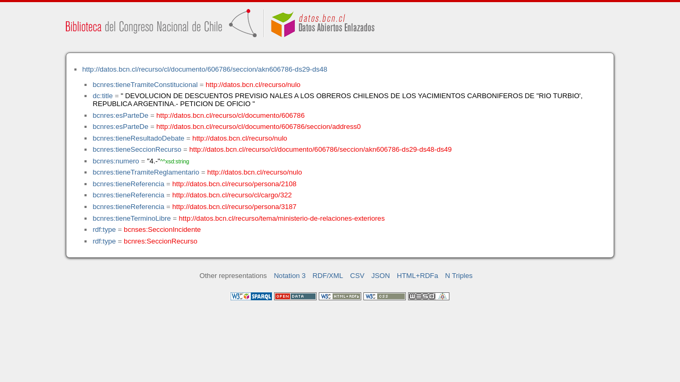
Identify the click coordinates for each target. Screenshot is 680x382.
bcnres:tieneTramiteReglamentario (145, 172)
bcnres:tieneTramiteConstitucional (145, 85)
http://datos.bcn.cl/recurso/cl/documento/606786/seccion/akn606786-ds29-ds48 (204, 69)
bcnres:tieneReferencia (128, 184)
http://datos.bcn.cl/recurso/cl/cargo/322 (232, 195)
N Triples (459, 276)
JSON (380, 276)
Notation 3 (289, 276)
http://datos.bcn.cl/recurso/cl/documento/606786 (230, 115)
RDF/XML (327, 276)
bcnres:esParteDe (120, 115)
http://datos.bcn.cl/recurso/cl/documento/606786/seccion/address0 (258, 127)
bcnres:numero (115, 161)
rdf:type (104, 229)
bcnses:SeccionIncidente (162, 229)
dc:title (102, 96)
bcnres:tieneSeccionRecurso (136, 149)
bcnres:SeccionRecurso (160, 241)
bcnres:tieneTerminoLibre (131, 218)
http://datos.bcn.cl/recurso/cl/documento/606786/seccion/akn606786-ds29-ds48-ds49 (320, 149)
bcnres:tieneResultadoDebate (138, 138)
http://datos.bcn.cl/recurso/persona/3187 (234, 207)
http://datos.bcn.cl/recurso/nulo (253, 85)
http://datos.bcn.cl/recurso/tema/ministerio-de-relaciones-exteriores (282, 218)
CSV (357, 276)
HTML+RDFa (417, 276)
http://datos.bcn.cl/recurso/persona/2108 (234, 184)
